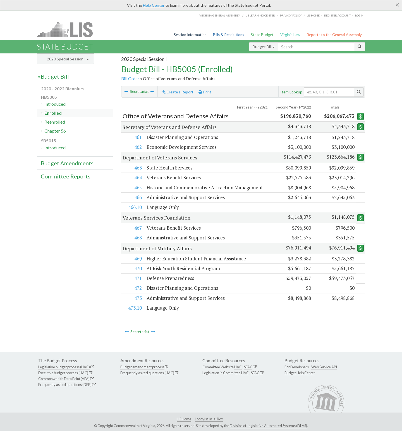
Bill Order (130, 78)
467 (138, 228)
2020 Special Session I (68, 58)
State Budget (262, 34)
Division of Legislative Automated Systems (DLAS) (268, 425)
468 (138, 237)
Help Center (153, 5)
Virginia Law (290, 34)
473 (138, 298)
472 (138, 288)
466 (138, 197)
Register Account (337, 15)
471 (138, 278)
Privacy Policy (291, 15)
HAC (238, 367)
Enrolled (53, 113)
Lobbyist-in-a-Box (209, 419)
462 (138, 147)
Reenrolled (54, 121)
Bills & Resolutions (228, 34)
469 (138, 258)
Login (359, 15)
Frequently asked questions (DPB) (65, 384)
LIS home (313, 15)
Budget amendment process (142, 367)
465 (138, 187)
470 (138, 268)
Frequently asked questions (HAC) (147, 373)
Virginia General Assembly (219, 15)
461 (138, 137)
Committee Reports (65, 176)
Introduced (55, 104)
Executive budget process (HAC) (63, 373)
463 (138, 167)
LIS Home (184, 419)
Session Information (190, 34)
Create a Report (177, 92)
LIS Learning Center (260, 15)
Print (204, 92)
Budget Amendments (67, 163)
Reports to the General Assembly (334, 34)
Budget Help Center (299, 373)
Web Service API (324, 367)
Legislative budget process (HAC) (64, 367)
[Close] (397, 4)
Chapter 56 (55, 130)
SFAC (248, 367)
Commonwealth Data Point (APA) (64, 378)
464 (138, 177)
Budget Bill (264, 46)
